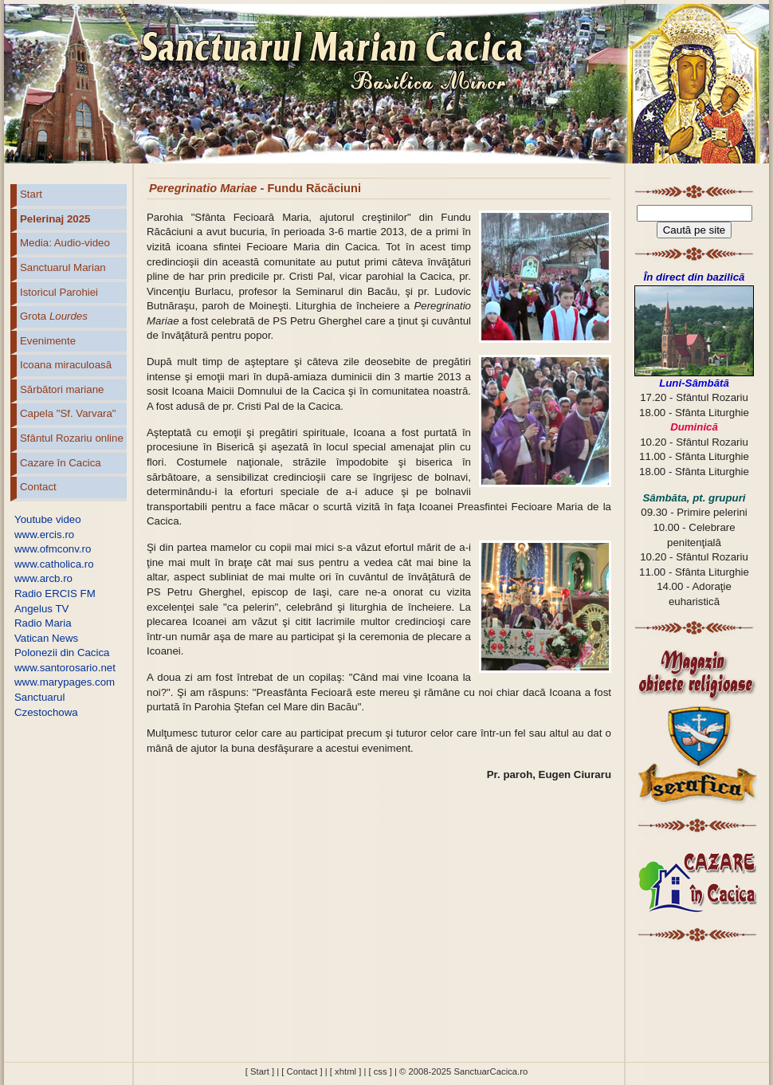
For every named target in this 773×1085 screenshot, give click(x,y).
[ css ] (379, 1071)
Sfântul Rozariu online (72, 438)
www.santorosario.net (65, 668)
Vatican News (46, 638)
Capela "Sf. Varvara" (68, 413)
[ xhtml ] (345, 1071)
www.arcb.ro (43, 578)
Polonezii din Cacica (61, 652)
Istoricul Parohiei (59, 292)
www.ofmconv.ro (52, 549)
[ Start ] (259, 1071)
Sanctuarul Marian (63, 267)
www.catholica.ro (54, 564)
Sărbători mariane (62, 389)
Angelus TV (41, 609)
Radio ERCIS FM (55, 594)
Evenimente (48, 341)
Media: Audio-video (65, 243)
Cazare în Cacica (60, 463)
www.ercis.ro (44, 535)
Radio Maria (43, 623)
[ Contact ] (301, 1071)
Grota (54, 316)
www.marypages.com (64, 682)
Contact (38, 487)
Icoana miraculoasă (66, 365)
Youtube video (47, 519)
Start (31, 194)
